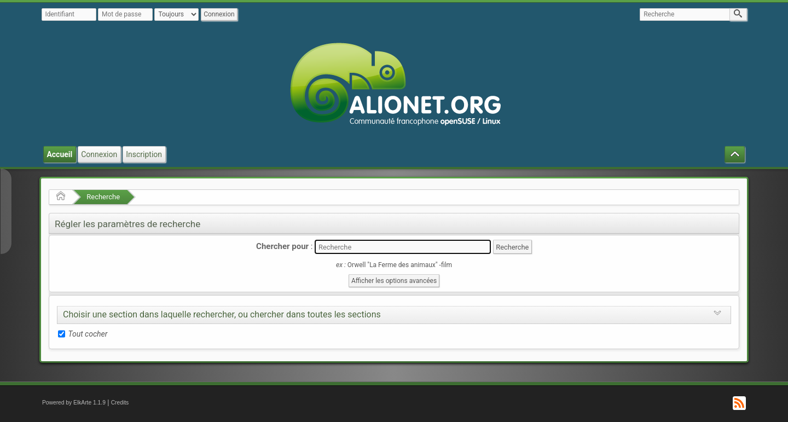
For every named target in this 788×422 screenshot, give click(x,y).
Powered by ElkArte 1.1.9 (74, 403)
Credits (120, 403)
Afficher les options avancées (394, 281)
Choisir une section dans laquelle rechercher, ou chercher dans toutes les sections (222, 314)
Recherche (103, 197)
